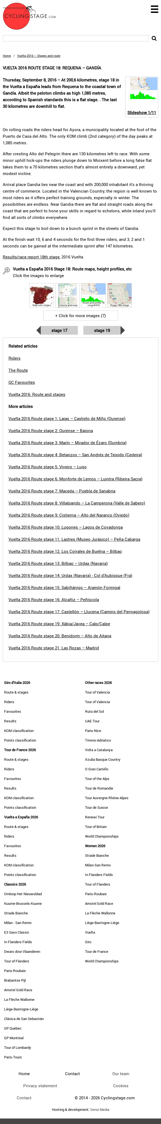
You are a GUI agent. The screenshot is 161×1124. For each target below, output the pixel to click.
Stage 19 (102, 330)
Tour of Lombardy (17, 1047)
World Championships (102, 836)
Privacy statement (40, 1085)
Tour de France (96, 951)
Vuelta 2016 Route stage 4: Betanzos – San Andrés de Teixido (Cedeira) (75, 454)
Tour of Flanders (16, 961)
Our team (120, 1073)
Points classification (20, 740)
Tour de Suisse (96, 807)
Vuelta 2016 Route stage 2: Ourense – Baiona (50, 430)
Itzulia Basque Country (103, 759)
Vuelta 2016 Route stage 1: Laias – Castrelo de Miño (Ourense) (66, 418)
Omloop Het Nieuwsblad (23, 893)
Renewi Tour (94, 817)
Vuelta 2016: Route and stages (36, 394)
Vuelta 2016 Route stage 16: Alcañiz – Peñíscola (53, 599)
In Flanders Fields (18, 941)
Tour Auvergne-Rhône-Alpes (106, 797)
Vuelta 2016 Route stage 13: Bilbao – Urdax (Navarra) (58, 563)
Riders (9, 701)
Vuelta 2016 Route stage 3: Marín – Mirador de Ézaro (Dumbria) (67, 442)
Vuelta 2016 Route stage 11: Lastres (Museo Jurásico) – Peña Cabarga (74, 539)
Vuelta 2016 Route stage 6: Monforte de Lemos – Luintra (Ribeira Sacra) (75, 478)
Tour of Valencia (97, 692)
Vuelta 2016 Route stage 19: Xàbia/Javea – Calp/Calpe (59, 623)
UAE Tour (92, 721)
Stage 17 (59, 330)
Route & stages (16, 692)
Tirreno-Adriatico (98, 740)
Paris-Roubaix (15, 970)
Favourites (12, 711)
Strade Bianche (16, 913)
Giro (88, 941)
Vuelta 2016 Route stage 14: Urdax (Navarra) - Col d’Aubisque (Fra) (70, 575)
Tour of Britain (96, 826)
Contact (24, 1097)
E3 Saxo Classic (16, 932)
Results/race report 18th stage (31, 257)
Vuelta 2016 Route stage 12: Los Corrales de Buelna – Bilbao (65, 551)
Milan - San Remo (17, 922)
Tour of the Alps (97, 778)
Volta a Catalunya (99, 749)
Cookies (120, 1085)
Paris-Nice (93, 730)
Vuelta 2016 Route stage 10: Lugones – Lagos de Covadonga (65, 527)
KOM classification (19, 730)
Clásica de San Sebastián (24, 1018)
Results (10, 721)
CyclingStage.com (33, 16)
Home (7, 55)
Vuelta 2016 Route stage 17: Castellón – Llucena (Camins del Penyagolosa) (79, 611)
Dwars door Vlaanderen (22, 951)
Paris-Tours (13, 1057)
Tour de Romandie (99, 788)
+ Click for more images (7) (80, 315)
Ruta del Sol (94, 711)
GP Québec (13, 1028)
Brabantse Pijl (15, 980)
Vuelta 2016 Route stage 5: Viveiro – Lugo (47, 466)
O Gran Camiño (96, 769)
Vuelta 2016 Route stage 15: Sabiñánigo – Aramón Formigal (64, 587)
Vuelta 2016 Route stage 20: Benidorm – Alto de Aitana (59, 635)
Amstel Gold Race (18, 989)
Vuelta (90, 932)
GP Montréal (14, 1037)
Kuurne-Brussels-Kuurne (23, 903)
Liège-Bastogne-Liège (21, 1009)
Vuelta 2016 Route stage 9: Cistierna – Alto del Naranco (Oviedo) (68, 515)
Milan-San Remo (98, 865)
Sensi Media (99, 1109)
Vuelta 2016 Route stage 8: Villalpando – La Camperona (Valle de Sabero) (76, 503)
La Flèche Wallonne (19, 999)
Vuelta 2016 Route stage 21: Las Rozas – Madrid (53, 647)
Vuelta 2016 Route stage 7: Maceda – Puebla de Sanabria (61, 491)
